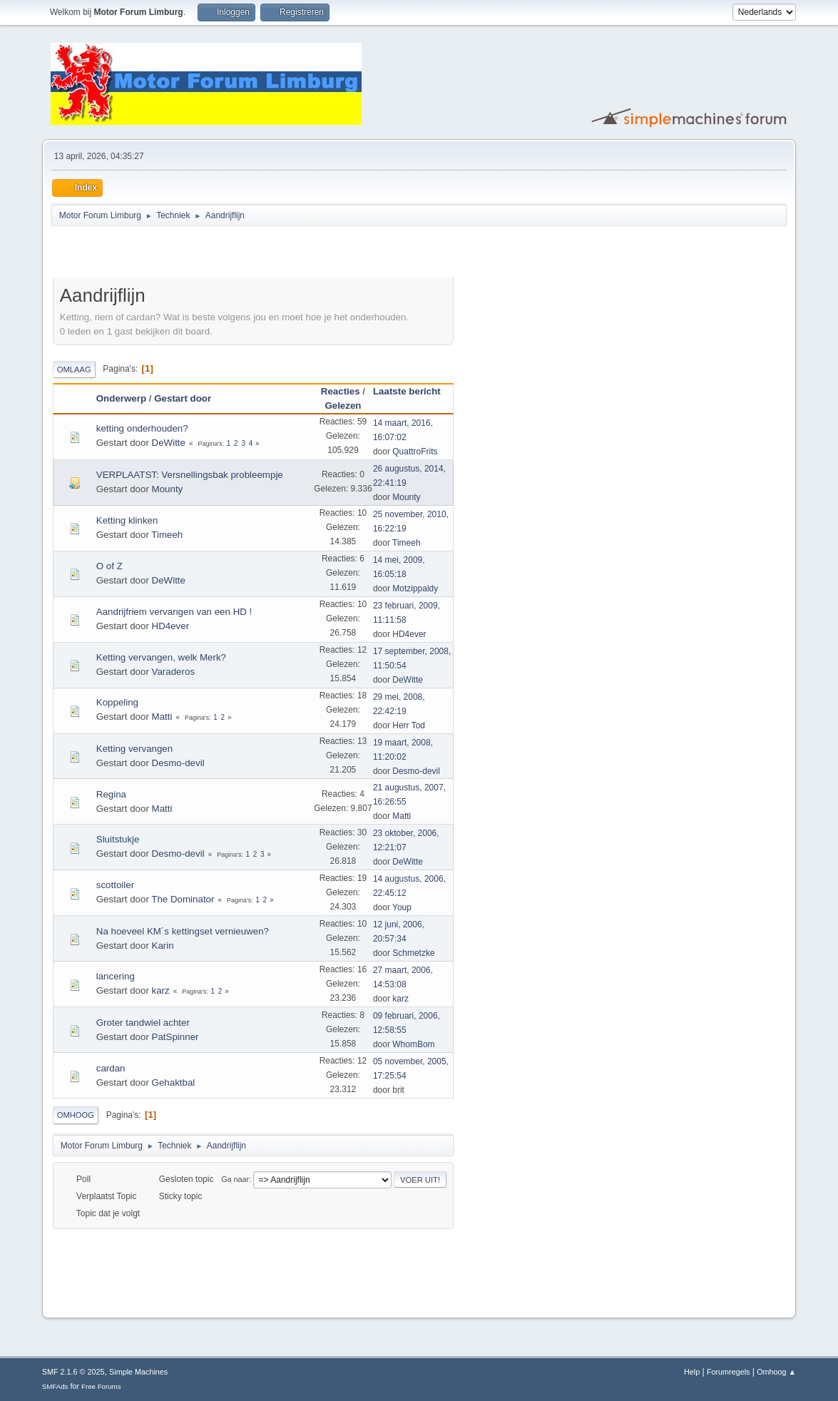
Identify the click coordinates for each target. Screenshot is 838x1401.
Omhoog (75, 1115)
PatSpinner (175, 1036)
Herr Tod (408, 725)
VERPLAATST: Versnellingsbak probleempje (189, 474)
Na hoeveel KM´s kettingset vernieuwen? (182, 931)
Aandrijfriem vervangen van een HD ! (174, 611)
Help (692, 1371)
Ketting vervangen (134, 748)
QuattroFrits (414, 452)
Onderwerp (121, 398)
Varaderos (173, 671)
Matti (162, 716)
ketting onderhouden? (142, 428)
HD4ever (171, 626)
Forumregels (728, 1371)
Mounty (167, 489)
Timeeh (167, 534)
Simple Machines (138, 1371)
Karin (163, 945)
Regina (111, 794)
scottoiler (115, 885)
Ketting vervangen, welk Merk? (161, 657)
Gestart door (182, 398)
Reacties (340, 391)
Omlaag (74, 369)
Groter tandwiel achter (143, 1022)
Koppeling (117, 702)
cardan (111, 1068)
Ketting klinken (127, 520)
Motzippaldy (415, 588)
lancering (115, 976)
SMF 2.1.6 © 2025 (73, 1371)
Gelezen (343, 405)
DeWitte (168, 442)
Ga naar (235, 1179)
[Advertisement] (220, 254)
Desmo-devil (178, 763)
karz (161, 990)
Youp (402, 907)
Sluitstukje (118, 839)
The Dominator (182, 899)
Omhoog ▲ (776, 1371)
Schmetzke (413, 953)
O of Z (109, 566)
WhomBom (413, 1044)
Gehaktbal (173, 1082)
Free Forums (101, 1386)
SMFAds (55, 1386)
